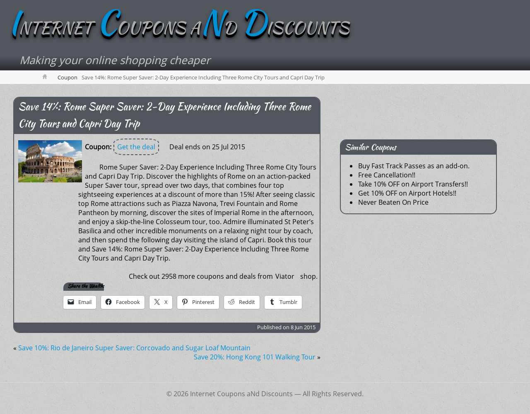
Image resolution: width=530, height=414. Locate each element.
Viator (284, 276)
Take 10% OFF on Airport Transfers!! (413, 184)
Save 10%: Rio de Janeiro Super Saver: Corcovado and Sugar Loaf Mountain (134, 347)
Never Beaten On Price (393, 202)
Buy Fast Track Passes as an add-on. (414, 165)
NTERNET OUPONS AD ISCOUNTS (178, 28)
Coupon (67, 77)
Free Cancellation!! (386, 174)
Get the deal (136, 146)
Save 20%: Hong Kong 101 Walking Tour (255, 356)
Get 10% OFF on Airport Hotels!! (407, 193)
